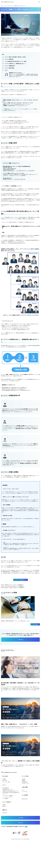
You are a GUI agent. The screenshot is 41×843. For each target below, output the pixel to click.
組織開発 (23, 780)
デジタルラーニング (25, 783)
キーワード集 (24, 791)
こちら (19, 105)
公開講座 (4, 804)
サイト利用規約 (5, 798)
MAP (26, 826)
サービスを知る (25, 776)
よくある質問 (25, 795)
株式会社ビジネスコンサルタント (15, 72)
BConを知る (5, 776)
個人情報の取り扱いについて (8, 789)
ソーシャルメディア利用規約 (8, 795)
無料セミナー (5, 806)
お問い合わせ (5, 812)
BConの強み (5, 780)
